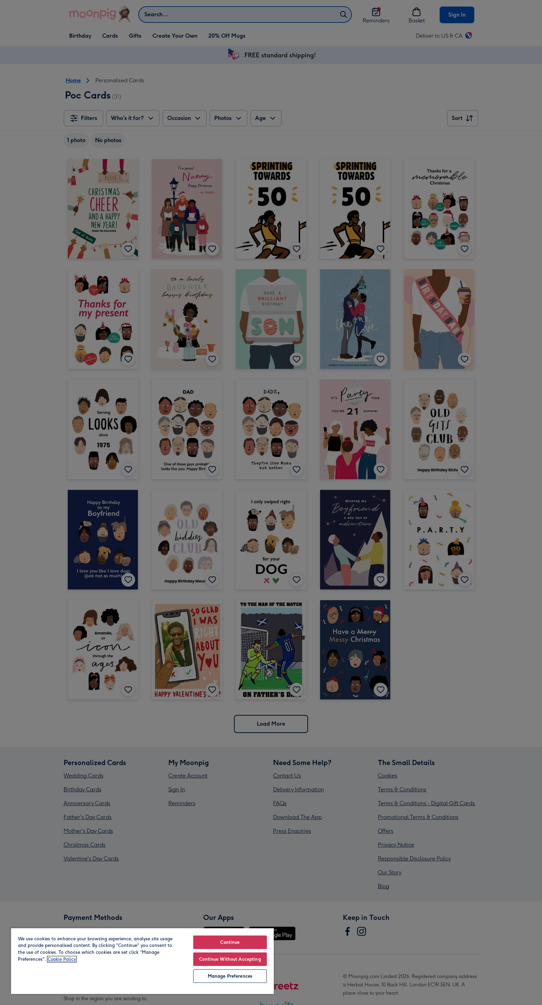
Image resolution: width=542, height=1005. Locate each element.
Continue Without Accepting (230, 959)
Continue (230, 942)
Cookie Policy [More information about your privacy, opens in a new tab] (62, 959)
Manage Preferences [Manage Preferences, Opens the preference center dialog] (230, 976)
